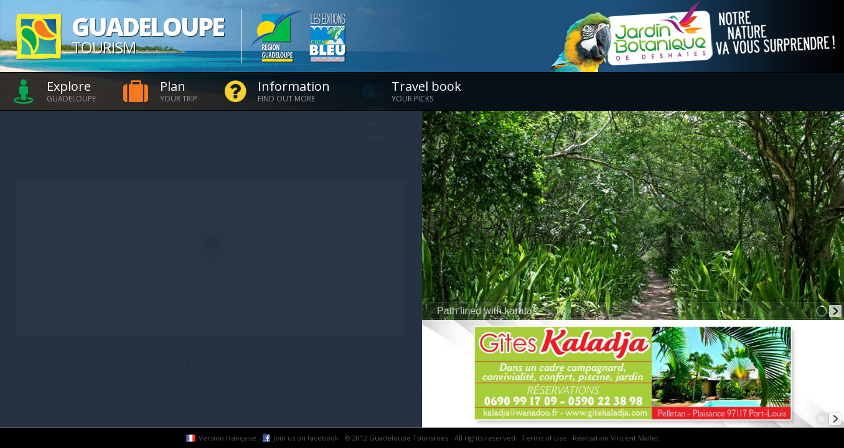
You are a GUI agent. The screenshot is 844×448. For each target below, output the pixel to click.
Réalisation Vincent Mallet (616, 437)
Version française (227, 437)
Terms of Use (544, 437)
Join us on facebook (306, 437)
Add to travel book (210, 364)
